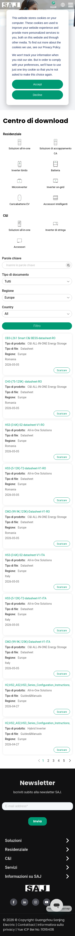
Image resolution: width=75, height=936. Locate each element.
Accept (37, 84)
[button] (70, 5)
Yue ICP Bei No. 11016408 (35, 929)
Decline (37, 94)
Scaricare (62, 370)
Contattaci (26, 924)
